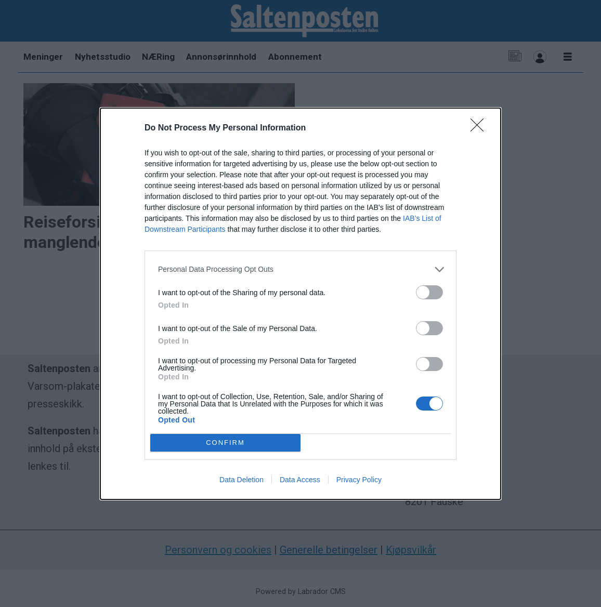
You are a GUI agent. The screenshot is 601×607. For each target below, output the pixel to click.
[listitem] (300, 269)
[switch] (429, 292)
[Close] (480, 128)
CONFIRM (225, 442)
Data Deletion (241, 480)
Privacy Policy (359, 480)
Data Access (300, 480)
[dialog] (300, 303)
